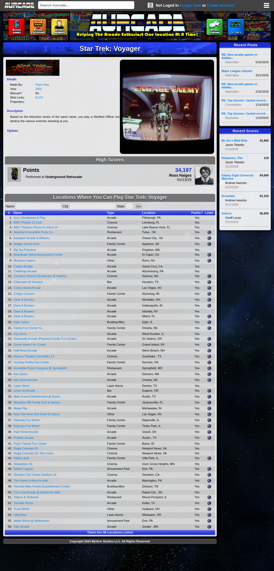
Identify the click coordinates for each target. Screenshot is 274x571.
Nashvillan (232, 62)
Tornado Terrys (23, 503)
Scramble (228, 196)
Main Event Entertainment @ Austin (37, 396)
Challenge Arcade (25, 271)
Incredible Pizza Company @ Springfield (40, 368)
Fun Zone (20, 333)
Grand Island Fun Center (30, 344)
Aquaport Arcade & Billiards (32, 238)
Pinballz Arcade (24, 437)
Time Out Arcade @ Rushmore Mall (37, 492)
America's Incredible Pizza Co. (34, 232)
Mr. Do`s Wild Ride (234, 140)
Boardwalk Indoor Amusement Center (38, 254)
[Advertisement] (110, 558)
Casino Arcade (23, 266)
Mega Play (21, 408)
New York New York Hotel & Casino (37, 414)
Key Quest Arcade (25, 379)
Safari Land (21, 458)
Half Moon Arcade (25, 350)
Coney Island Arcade (27, 287)
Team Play (42, 84)
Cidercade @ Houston (28, 281)
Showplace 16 (23, 464)
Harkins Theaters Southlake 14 (34, 356)
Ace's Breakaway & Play (29, 217)
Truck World (21, 509)
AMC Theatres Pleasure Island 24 (36, 227)
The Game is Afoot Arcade (31, 480)
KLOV (39, 97)
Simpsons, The (232, 158)
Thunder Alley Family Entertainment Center (42, 486)
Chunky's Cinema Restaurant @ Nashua (40, 276)
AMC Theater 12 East (28, 222)
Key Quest (20, 374)
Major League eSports (237, 71)
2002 (38, 88)
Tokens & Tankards (26, 497)
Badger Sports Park (26, 243)
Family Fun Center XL (28, 328)
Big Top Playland (25, 249)
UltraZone (20, 514)
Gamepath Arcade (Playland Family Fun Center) (45, 338)
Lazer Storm (22, 385)
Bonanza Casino (24, 260)
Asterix (226, 213)
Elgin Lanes (21, 322)
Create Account (220, 5)
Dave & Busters (24, 299)
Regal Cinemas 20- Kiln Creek (33, 453)
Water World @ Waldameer (32, 520)
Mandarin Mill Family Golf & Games (37, 402)
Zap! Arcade (21, 526)
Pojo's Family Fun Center (30, 443)
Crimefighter (233, 104)
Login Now (191, 5)
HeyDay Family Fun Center (31, 362)
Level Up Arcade (24, 390)
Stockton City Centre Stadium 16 (35, 474)
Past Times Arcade (26, 431)
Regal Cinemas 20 (26, 448)
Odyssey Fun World (26, 420)
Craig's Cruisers (24, 293)
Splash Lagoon (23, 468)
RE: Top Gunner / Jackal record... (245, 100)
